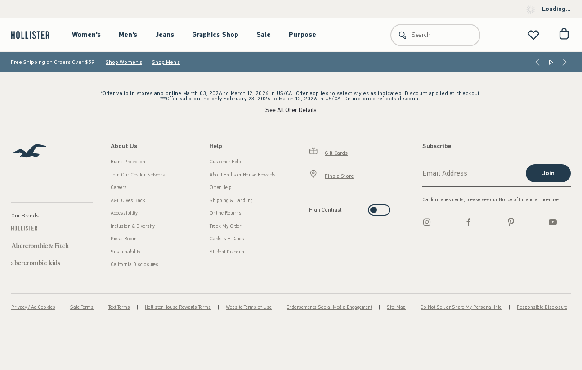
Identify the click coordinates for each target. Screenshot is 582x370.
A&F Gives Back (128, 200)
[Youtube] (552, 221)
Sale (263, 34)
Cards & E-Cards (227, 238)
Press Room (124, 238)
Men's (128, 34)
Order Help (221, 187)
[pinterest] (510, 221)
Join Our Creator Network (138, 174)
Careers (119, 187)
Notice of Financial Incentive (529, 199)
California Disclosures (134, 264)
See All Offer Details (291, 110)
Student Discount (228, 251)
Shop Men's (166, 62)
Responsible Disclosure (542, 307)
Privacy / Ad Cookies (33, 307)
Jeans (164, 34)
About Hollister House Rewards (243, 174)
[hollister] (35, 35)
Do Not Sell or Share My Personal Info (461, 307)
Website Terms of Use (249, 307)
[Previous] (537, 62)
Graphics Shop (215, 34)
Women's (86, 34)
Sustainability (125, 251)
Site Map (396, 307)
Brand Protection (128, 161)
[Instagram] (426, 221)
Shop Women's (124, 62)
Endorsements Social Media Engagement (329, 307)
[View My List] (533, 35)
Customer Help (225, 161)
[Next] (564, 62)
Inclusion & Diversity (133, 226)
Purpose (302, 34)
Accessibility (124, 213)
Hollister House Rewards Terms (178, 307)
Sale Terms (82, 307)
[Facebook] (468, 221)
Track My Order (225, 226)
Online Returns (226, 213)
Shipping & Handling (231, 200)
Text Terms (119, 307)
